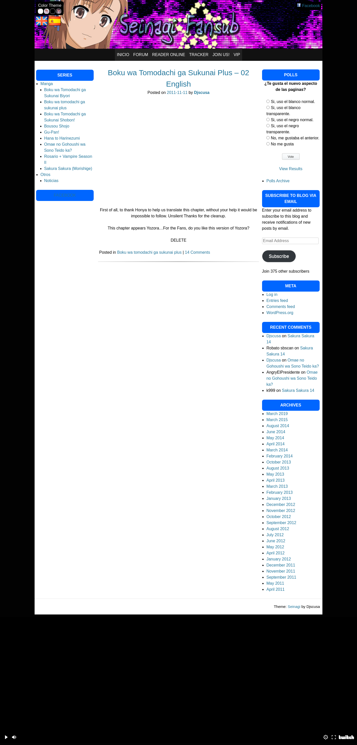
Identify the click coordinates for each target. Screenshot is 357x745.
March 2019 (277, 414)
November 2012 (280, 510)
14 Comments (197, 252)
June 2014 (275, 432)
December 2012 (280, 504)
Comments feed (280, 306)
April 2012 (275, 553)
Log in (271, 294)
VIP (237, 55)
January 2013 (278, 498)
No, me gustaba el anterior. (295, 138)
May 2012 (275, 547)
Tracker (198, 55)
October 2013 (278, 462)
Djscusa (201, 92)
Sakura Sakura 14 (298, 390)
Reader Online (168, 55)
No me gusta (282, 144)
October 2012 (278, 517)
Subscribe (279, 256)
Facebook (308, 6)
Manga (46, 84)
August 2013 (277, 468)
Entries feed (277, 300)
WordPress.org (279, 313)
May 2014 (275, 438)
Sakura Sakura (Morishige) (68, 168)
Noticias (51, 180)
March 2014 (277, 450)
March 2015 (277, 420)
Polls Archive (278, 181)
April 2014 (275, 444)
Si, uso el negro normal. (292, 120)
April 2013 (275, 480)
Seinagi (294, 606)
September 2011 (281, 577)
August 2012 (277, 529)
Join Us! (221, 55)
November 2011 (280, 571)
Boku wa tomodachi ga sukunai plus (149, 252)
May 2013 (275, 474)
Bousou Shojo (56, 126)
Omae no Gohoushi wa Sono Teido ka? (292, 378)
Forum (140, 55)
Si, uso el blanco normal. (293, 101)
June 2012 (275, 541)
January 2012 (278, 559)
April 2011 (275, 589)
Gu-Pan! (51, 132)
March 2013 (277, 486)
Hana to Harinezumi (62, 138)
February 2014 (279, 456)
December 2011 (280, 565)
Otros (45, 174)
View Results (290, 169)
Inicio (123, 55)
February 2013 (279, 492)
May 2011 (275, 583)
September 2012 (281, 523)
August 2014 (277, 426)
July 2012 (275, 535)
